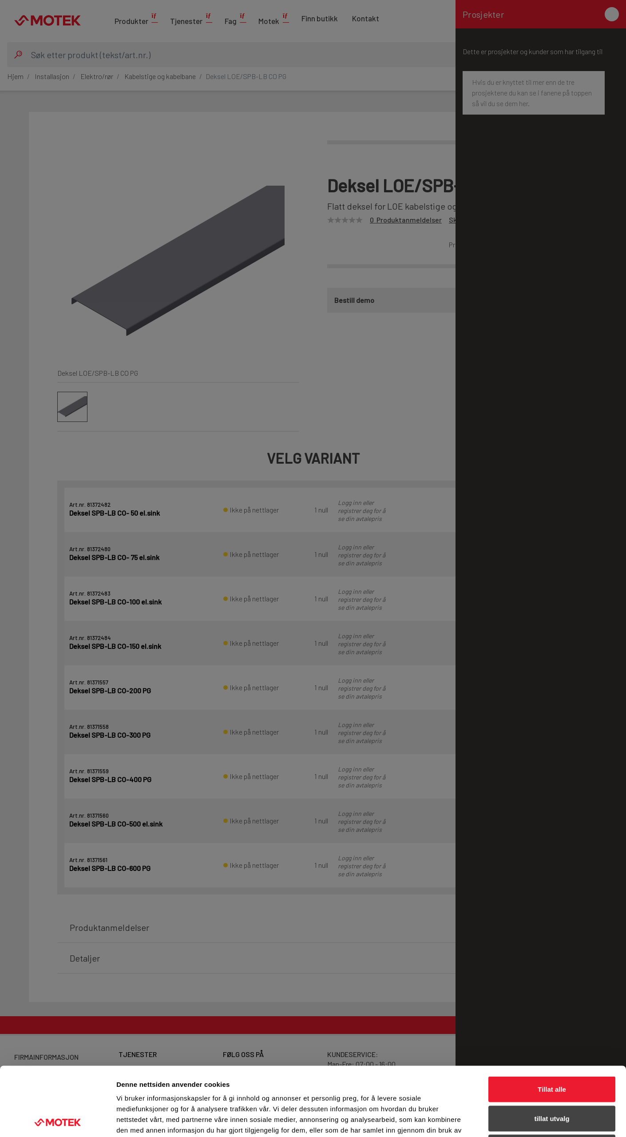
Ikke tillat (552, 1078)
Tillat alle (552, 1020)
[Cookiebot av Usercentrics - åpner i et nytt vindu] (57, 1119)
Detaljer (472, 1119)
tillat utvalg (551, 1050)
